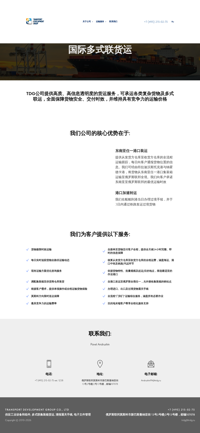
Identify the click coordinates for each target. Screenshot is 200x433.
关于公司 (87, 21)
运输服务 (100, 21)
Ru (173, 21)
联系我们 (113, 21)
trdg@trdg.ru (188, 420)
